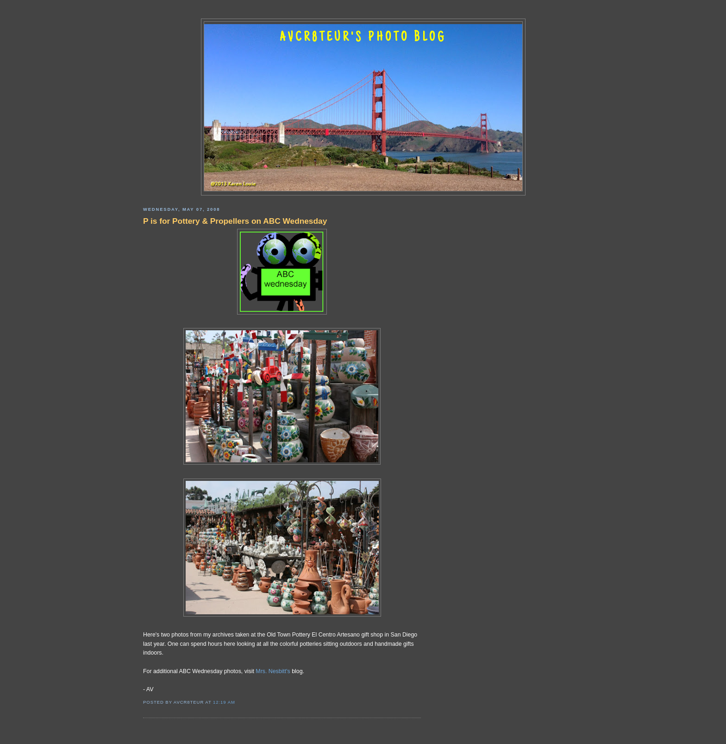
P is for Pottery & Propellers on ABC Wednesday (235, 221)
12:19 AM (224, 702)
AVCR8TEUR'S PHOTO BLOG (363, 38)
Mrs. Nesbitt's (273, 671)
